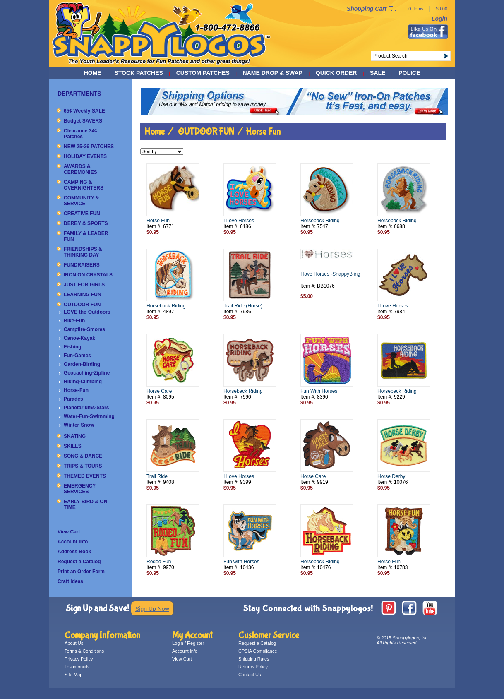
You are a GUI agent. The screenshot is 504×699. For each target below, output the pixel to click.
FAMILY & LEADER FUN (86, 236)
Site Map (73, 674)
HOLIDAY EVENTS (85, 156)
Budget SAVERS (83, 121)
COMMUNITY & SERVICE (81, 201)
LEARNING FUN (82, 295)
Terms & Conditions (84, 651)
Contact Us (249, 674)
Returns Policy (253, 666)
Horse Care (159, 391)
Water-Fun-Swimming (89, 416)
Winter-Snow (79, 425)
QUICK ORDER (336, 73)
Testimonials (77, 666)
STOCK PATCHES (138, 73)
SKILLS (73, 446)
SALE (377, 73)
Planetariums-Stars (86, 408)
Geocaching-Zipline (87, 373)
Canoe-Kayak (79, 338)
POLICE (409, 73)
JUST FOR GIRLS (84, 285)
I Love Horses (238, 220)
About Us (74, 643)
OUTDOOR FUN (82, 304)
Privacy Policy (79, 658)
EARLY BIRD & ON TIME (85, 504)
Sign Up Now (152, 608)
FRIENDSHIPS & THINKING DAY (83, 252)
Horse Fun (263, 131)
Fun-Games (77, 355)
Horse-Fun (76, 390)
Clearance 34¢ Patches (80, 133)
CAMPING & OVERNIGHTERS (83, 185)
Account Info (73, 542)
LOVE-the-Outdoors (87, 312)
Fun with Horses (241, 561)
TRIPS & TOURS (83, 466)
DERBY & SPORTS (86, 223)
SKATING (75, 436)
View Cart (69, 532)
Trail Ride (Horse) (242, 306)
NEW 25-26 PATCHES (89, 146)
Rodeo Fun (158, 561)
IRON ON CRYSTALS (88, 275)
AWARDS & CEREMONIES (80, 169)
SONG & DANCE (83, 456)
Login (439, 18)
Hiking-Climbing (83, 381)
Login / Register (188, 643)
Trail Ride (157, 476)
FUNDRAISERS (82, 265)
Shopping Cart (366, 8)
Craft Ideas (70, 581)
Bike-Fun (74, 321)
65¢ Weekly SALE (84, 111)
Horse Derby (391, 476)
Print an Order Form (81, 571)
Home (92, 73)
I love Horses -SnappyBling (330, 274)
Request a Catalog (79, 561)
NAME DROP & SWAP (272, 73)
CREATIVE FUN (82, 213)
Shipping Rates (253, 658)
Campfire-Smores (84, 329)
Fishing (73, 347)
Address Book (74, 552)
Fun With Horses (318, 391)
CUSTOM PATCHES (203, 73)
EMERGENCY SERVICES (80, 489)
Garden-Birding (82, 364)
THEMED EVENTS (85, 476)
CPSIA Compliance (257, 651)
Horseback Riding (320, 220)
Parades (73, 399)
